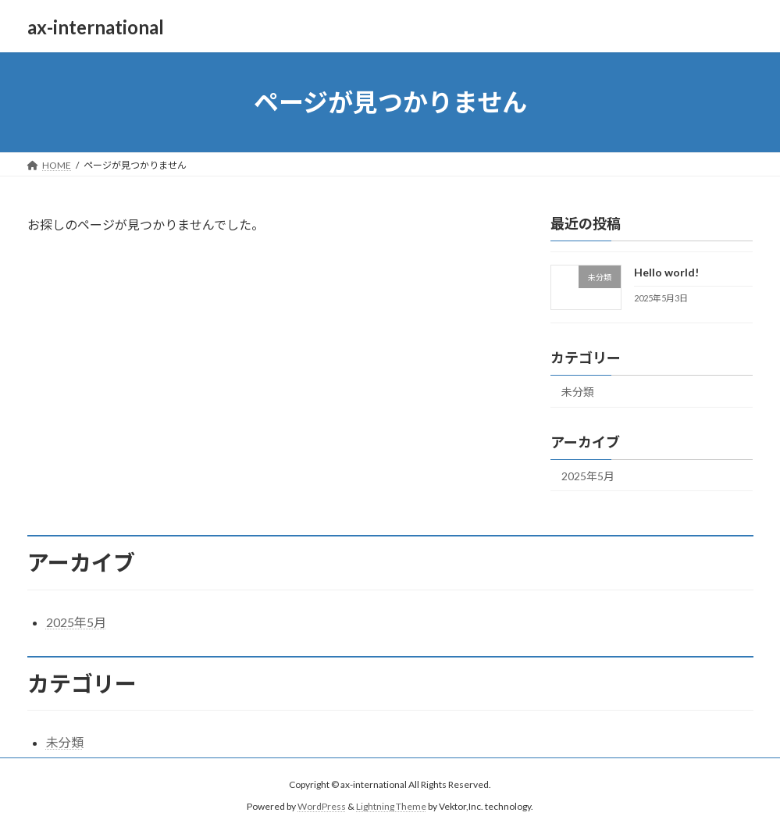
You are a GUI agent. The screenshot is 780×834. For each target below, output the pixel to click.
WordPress (321, 806)
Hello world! (666, 272)
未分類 (577, 391)
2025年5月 (587, 476)
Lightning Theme (391, 806)
